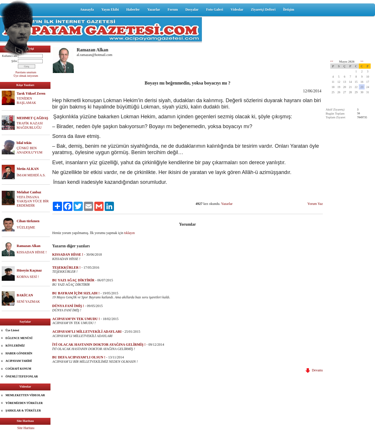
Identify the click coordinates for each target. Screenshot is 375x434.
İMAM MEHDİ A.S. (31, 175)
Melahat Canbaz (29, 192)
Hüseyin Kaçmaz (29, 270)
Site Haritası (26, 428)
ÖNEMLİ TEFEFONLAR (21, 376)
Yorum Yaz (315, 204)
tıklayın (129, 233)
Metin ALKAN (28, 169)
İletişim (288, 10)
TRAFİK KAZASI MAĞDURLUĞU (30, 125)
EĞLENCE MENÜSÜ (19, 338)
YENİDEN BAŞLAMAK (26, 100)
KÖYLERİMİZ (15, 345)
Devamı (314, 370)
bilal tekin (24, 143)
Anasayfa (87, 10)
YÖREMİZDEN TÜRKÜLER (24, 403)
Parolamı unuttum (26, 72)
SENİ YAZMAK (28, 302)
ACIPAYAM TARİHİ (18, 360)
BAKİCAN (25, 295)
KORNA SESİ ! (28, 277)
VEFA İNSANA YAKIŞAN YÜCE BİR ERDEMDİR (33, 201)
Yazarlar (153, 10)
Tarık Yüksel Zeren (31, 93)
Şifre (14, 61)
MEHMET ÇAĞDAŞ (32, 118)
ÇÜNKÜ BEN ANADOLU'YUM (30, 150)
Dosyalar (191, 10)
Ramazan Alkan (28, 246)
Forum (173, 10)
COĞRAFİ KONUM (18, 368)
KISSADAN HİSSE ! (32, 252)
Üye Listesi (12, 330)
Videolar (236, 10)
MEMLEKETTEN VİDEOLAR (25, 395)
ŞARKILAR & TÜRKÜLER (23, 410)
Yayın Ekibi (110, 10)
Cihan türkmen (28, 221)
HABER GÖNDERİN (18, 353)
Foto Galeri (214, 10)
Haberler (133, 10)
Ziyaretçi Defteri (263, 10)
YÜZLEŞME (26, 227)
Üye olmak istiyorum (26, 75)
